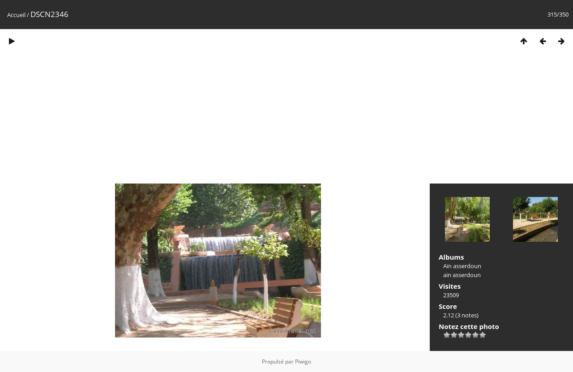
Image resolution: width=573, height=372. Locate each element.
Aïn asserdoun (462, 266)
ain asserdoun (462, 275)
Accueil (16, 15)
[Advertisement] (286, 120)
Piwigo (303, 361)
